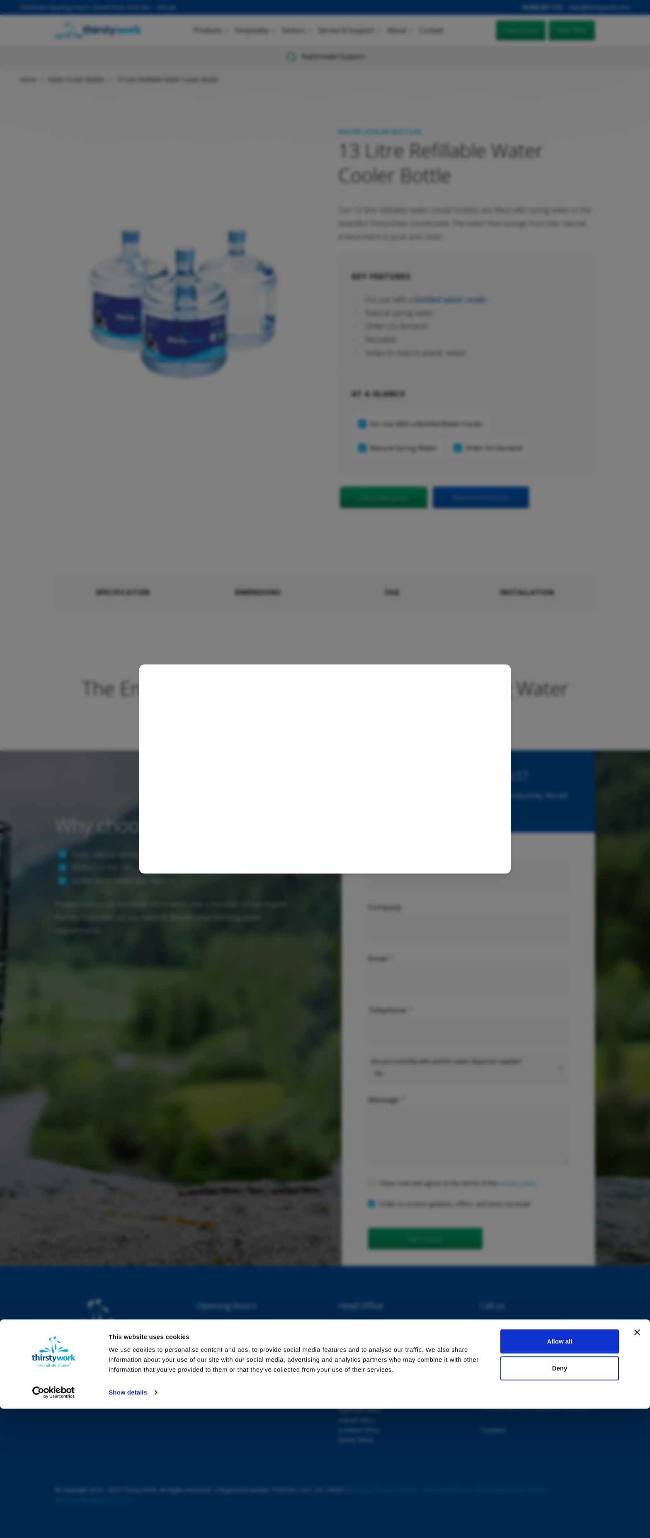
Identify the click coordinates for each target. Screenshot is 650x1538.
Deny (560, 1497)
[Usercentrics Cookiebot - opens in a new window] (53, 1522)
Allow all (559, 1470)
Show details (128, 1521)
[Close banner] (637, 1462)
